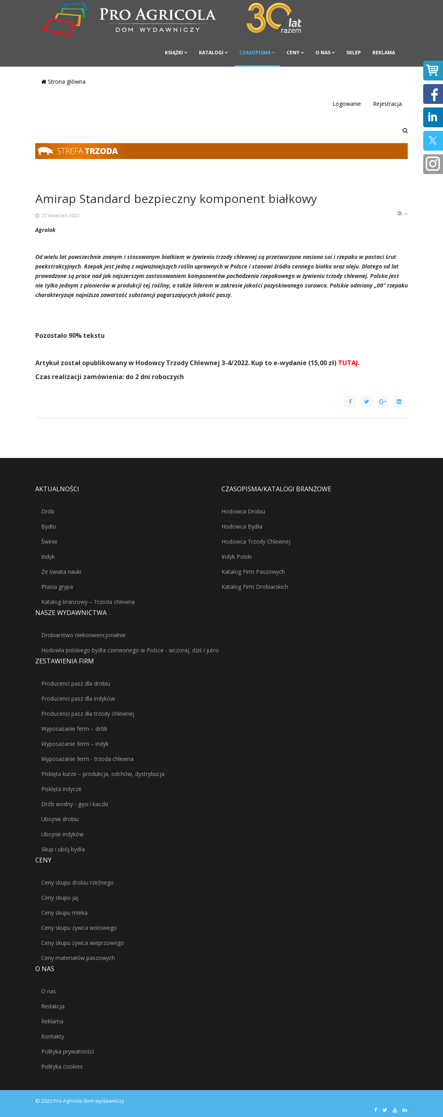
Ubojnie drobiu (60, 819)
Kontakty (52, 1036)
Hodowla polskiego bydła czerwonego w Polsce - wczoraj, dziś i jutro (130, 650)
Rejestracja (387, 103)
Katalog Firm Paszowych (253, 571)
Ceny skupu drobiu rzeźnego (77, 882)
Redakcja (53, 1006)
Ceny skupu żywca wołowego (79, 927)
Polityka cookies (62, 1066)
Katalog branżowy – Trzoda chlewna (88, 601)
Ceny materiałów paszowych (78, 958)
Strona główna (63, 81)
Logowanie (346, 103)
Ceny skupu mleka (64, 912)
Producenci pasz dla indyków (78, 698)
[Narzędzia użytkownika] (402, 214)
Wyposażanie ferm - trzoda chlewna (87, 759)
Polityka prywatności (67, 1051)
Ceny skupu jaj (59, 897)
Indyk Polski (237, 556)
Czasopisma (255, 52)
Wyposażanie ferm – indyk (75, 743)
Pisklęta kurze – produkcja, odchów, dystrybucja (102, 774)
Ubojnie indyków (62, 834)
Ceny (293, 52)
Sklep (353, 52)
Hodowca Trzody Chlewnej (256, 541)
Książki (174, 52)
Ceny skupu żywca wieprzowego (82, 942)
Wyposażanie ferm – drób (74, 728)
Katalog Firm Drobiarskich (255, 586)
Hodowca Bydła (242, 526)
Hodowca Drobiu (243, 511)
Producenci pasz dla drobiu (75, 683)
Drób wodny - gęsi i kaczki (74, 804)
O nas (322, 52)
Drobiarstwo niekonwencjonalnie (83, 635)
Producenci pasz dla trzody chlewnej (87, 713)
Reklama (383, 52)
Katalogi (211, 52)
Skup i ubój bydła (63, 849)
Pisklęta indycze (61, 789)
